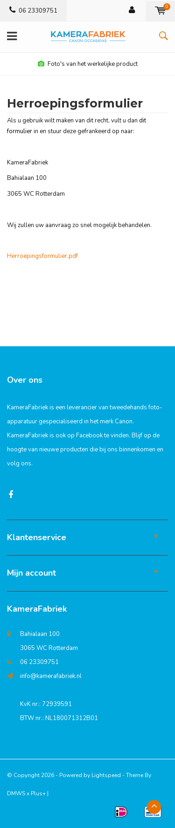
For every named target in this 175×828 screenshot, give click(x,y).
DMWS (16, 793)
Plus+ (38, 793)
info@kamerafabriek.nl (51, 676)
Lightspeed (106, 775)
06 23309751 (33, 11)
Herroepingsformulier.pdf (42, 256)
